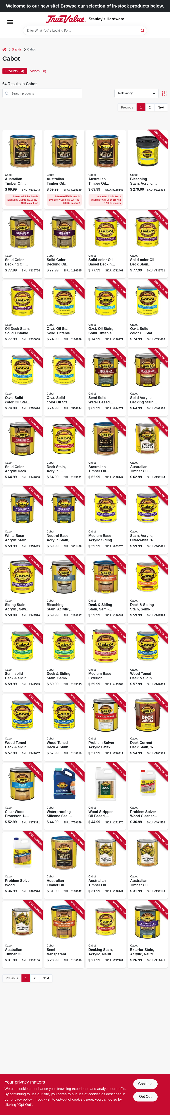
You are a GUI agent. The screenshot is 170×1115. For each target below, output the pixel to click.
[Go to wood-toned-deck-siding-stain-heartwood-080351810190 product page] (64, 727)
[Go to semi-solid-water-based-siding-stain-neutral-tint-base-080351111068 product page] (106, 382)
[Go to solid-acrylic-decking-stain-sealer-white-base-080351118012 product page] (148, 382)
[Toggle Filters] (164, 93)
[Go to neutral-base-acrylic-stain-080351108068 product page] (64, 520)
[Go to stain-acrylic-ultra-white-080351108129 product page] (148, 520)
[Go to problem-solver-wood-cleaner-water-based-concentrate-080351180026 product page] (148, 796)
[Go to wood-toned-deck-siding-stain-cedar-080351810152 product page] (22, 727)
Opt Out (145, 1096)
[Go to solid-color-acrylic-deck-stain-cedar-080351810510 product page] (22, 451)
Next (161, 107)
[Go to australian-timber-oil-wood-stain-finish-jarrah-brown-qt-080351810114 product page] (22, 934)
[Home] (4, 49)
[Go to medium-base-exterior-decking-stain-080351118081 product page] (106, 658)
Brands (17, 49)
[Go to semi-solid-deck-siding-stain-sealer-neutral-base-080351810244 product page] (22, 658)
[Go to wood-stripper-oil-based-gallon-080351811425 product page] (106, 796)
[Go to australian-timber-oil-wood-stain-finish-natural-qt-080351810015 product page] (64, 865)
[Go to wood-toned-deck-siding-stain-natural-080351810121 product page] (148, 658)
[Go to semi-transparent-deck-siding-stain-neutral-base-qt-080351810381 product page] (64, 934)
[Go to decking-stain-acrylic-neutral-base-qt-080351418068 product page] (106, 934)
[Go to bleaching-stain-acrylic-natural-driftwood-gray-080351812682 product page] (64, 589)
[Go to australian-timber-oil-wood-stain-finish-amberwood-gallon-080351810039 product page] (64, 169)
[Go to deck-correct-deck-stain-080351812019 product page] (148, 727)
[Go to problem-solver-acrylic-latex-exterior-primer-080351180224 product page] (106, 727)
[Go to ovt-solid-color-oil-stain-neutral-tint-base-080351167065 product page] (22, 382)
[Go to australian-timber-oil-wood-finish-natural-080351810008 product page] (22, 169)
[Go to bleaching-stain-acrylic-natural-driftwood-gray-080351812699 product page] (148, 169)
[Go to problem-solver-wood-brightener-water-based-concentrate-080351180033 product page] (22, 865)
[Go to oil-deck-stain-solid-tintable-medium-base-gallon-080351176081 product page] (22, 313)
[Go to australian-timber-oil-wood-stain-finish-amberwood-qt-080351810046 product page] (106, 865)
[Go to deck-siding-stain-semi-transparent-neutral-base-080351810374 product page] (106, 589)
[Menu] (10, 22)
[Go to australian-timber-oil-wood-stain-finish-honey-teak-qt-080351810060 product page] (148, 865)
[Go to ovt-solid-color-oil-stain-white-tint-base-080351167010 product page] (148, 313)
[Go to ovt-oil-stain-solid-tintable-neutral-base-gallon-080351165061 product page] (64, 313)
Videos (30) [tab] (38, 71)
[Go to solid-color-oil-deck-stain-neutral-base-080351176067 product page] (148, 244)
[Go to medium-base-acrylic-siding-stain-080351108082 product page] (106, 520)
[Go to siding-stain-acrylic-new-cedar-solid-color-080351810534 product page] (22, 589)
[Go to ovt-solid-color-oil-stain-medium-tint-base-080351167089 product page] (64, 382)
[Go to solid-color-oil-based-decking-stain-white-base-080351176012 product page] (106, 244)
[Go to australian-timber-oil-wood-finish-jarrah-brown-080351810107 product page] (148, 451)
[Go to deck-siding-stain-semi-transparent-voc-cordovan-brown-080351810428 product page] (148, 589)
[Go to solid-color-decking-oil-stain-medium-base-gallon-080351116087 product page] (64, 244)
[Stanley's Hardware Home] (66, 19)
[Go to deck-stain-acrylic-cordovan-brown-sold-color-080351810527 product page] (64, 451)
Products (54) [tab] (15, 71)
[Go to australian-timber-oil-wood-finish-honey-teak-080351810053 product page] (106, 451)
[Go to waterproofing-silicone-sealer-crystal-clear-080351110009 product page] (64, 796)
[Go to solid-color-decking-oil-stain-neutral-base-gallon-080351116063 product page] (22, 244)
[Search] (143, 30)
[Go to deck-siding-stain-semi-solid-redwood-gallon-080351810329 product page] (64, 658)
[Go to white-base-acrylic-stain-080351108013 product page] (22, 520)
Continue (145, 1084)
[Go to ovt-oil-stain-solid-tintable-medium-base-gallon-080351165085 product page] (106, 313)
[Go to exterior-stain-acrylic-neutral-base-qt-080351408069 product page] (148, 934)
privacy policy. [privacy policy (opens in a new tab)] (22, 1099)
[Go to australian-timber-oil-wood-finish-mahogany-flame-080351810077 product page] (106, 169)
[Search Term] (85, 30)
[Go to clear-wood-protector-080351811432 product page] (22, 796)
